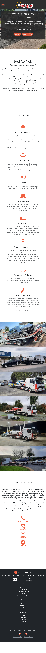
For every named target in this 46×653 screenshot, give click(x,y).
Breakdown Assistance (23, 591)
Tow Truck (23, 587)
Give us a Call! (23, 521)
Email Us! (23, 529)
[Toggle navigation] (3, 5)
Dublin (23, 615)
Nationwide (23, 621)
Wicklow (23, 619)
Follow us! (23, 537)
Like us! (23, 546)
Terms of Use (28, 637)
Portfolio (23, 605)
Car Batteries (23, 589)
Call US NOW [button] (27, 34)
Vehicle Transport (23, 595)
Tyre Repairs (23, 593)
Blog (23, 607)
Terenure (23, 617)
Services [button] (17, 34)
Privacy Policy (18, 637)
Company (23, 603)
